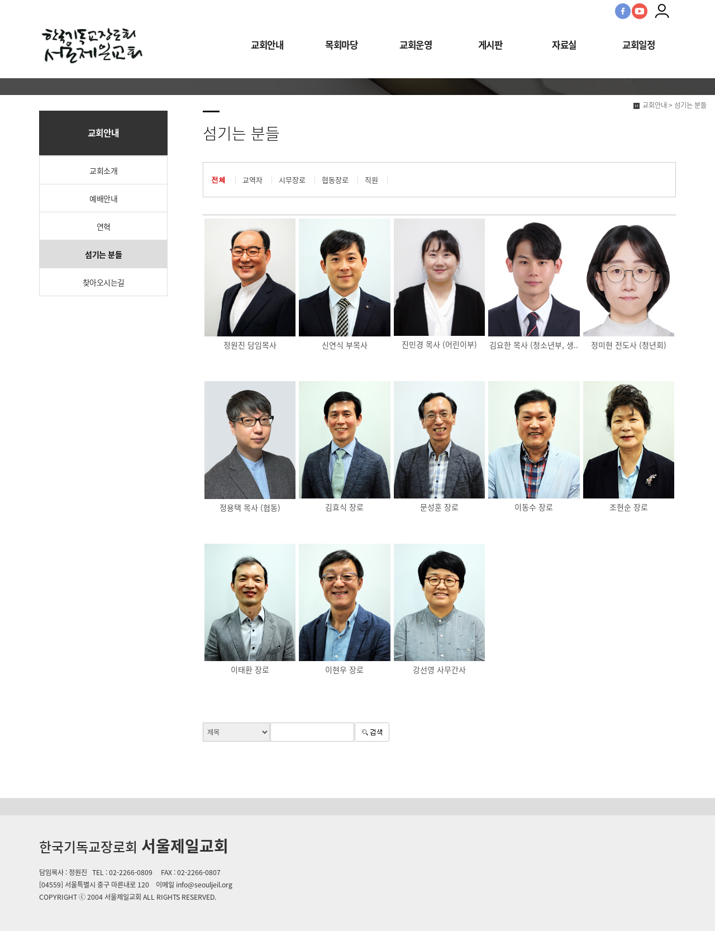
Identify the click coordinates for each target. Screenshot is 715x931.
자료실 (564, 44)
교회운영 (415, 44)
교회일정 (638, 44)
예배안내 (103, 198)
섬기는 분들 (103, 254)
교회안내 (267, 44)
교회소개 (103, 170)
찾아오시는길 (104, 282)
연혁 (104, 226)
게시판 (490, 44)
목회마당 (341, 44)
